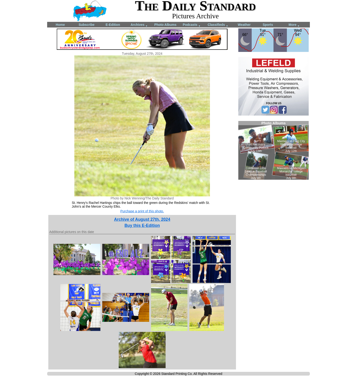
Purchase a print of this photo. (142, 211)
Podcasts (192, 25)
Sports (268, 25)
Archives (139, 25)
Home (60, 25)
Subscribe (87, 25)
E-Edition (113, 25)
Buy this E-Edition (142, 225)
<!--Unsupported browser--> (273, 150)
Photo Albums (165, 25)
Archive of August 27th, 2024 (142, 219)
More (294, 25)
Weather (244, 25)
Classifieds (218, 25)
